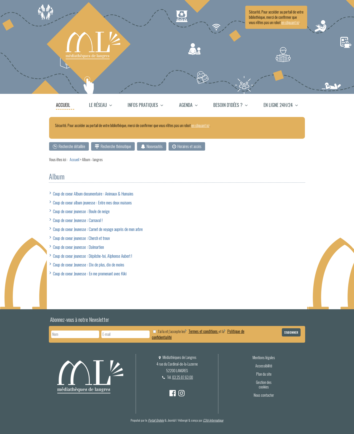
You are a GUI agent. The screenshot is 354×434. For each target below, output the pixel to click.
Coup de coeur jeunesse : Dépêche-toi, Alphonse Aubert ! (92, 255)
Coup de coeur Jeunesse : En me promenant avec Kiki (90, 273)
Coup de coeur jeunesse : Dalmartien (78, 247)
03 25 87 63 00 (182, 377)
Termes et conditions (203, 331)
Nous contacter (264, 395)
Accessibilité (263, 366)
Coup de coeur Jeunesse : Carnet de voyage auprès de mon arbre (98, 229)
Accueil (63, 104)
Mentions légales (264, 357)
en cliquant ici (290, 22)
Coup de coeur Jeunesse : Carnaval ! (78, 220)
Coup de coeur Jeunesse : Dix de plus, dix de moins (88, 264)
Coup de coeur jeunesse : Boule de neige (81, 211)
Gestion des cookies (264, 385)
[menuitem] (65, 105)
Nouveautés (154, 146)
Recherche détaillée (71, 146)
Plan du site (264, 374)
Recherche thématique (115, 146)
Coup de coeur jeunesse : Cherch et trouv (81, 238)
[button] (100, 105)
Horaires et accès (189, 146)
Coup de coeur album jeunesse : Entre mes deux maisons (92, 202)
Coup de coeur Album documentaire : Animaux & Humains (93, 193)
